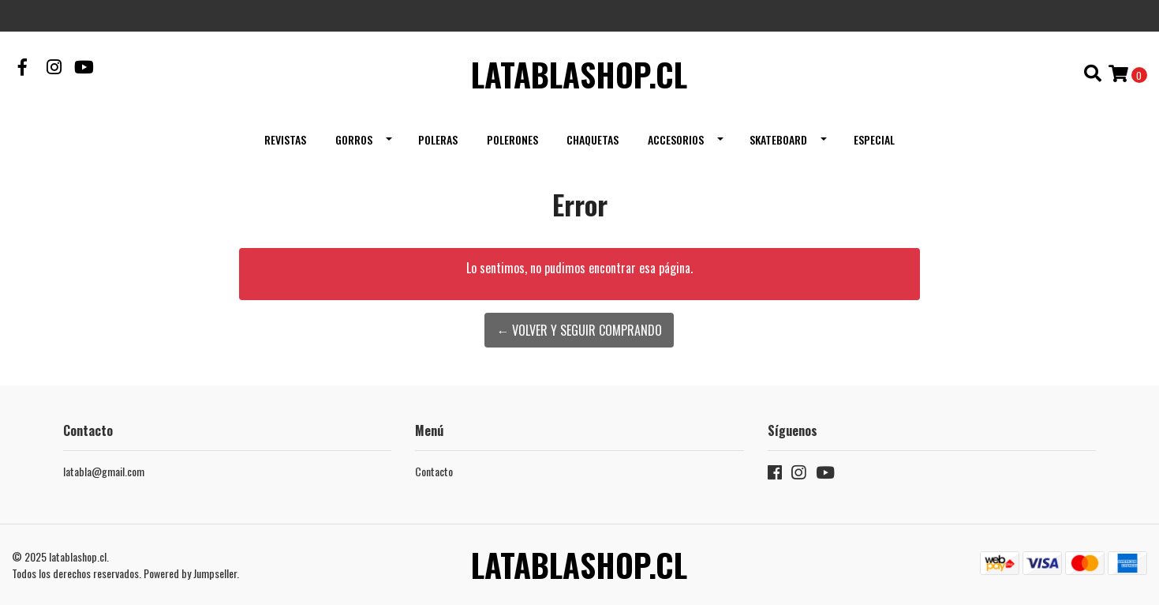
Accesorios (676, 139)
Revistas (285, 139)
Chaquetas (592, 139)
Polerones (512, 139)
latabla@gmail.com (103, 471)
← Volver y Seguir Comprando (579, 330)
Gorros (353, 139)
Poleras (438, 139)
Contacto (434, 471)
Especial (874, 139)
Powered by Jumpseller (190, 573)
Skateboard (778, 139)
